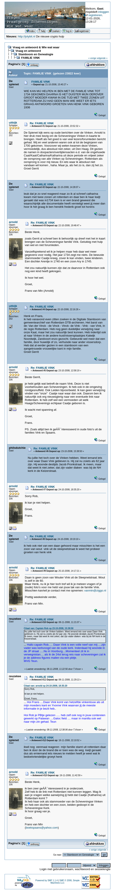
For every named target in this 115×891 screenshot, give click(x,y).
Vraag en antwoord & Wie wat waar (36, 47)
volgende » (102, 58)
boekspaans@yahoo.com (42, 827)
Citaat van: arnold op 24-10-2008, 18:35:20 (45, 686)
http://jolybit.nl (26, 36)
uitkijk (13, 122)
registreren (95, 15)
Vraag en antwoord (28, 50)
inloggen (103, 11)
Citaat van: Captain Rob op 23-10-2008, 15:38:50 (48, 628)
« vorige (92, 58)
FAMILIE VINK (30, 57)
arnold (13, 222)
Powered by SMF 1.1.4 (46, 880)
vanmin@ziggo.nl (95, 590)
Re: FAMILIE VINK (42, 123)
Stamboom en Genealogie (35, 54)
